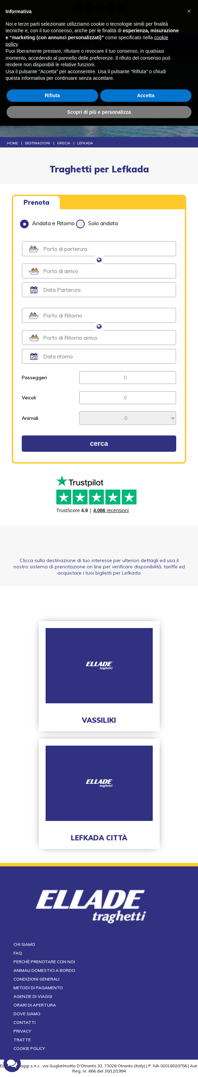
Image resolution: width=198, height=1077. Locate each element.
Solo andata (97, 223)
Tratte (22, 1039)
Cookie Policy (29, 1048)
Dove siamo (26, 1013)
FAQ (17, 953)
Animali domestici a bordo (44, 970)
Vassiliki (99, 720)
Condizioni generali (36, 979)
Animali (30, 418)
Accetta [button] (145, 79)
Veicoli (29, 398)
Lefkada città (99, 837)
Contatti (24, 1022)
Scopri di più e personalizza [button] (99, 96)
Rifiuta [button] (52, 79)
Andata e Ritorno (47, 223)
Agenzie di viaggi (32, 996)
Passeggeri (34, 377)
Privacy (22, 1031)
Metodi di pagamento (38, 987)
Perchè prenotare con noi (44, 961)
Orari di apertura (34, 1005)
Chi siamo (24, 944)
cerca (99, 443)
